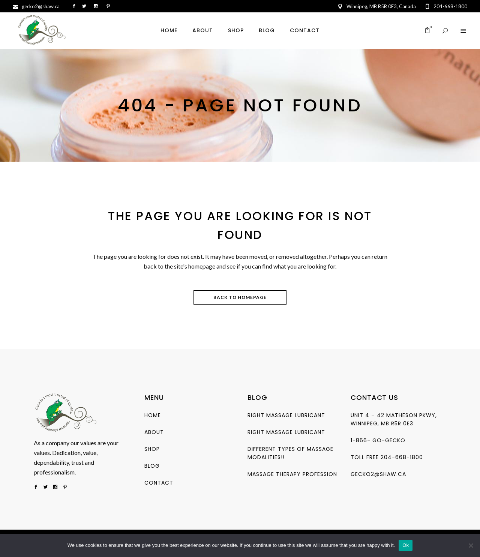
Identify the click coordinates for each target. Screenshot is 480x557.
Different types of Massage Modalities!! (290, 453)
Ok (405, 545)
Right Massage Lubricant (286, 415)
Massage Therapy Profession (292, 474)
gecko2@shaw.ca (378, 474)
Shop (152, 449)
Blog (152, 466)
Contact (158, 482)
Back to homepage (240, 297)
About (154, 432)
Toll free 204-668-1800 (387, 457)
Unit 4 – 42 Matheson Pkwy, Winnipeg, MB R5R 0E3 (394, 419)
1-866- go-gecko (378, 440)
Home (152, 415)
